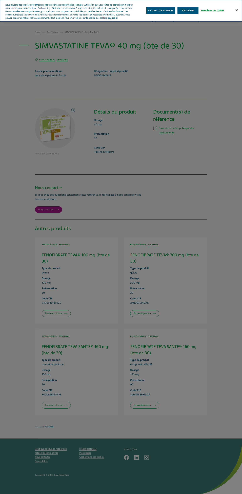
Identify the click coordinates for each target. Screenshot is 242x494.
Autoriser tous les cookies (160, 10)
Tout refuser (188, 10)
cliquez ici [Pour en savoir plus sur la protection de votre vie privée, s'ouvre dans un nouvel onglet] (112, 18)
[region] (121, 11)
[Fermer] (236, 10)
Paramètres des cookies (212, 10)
